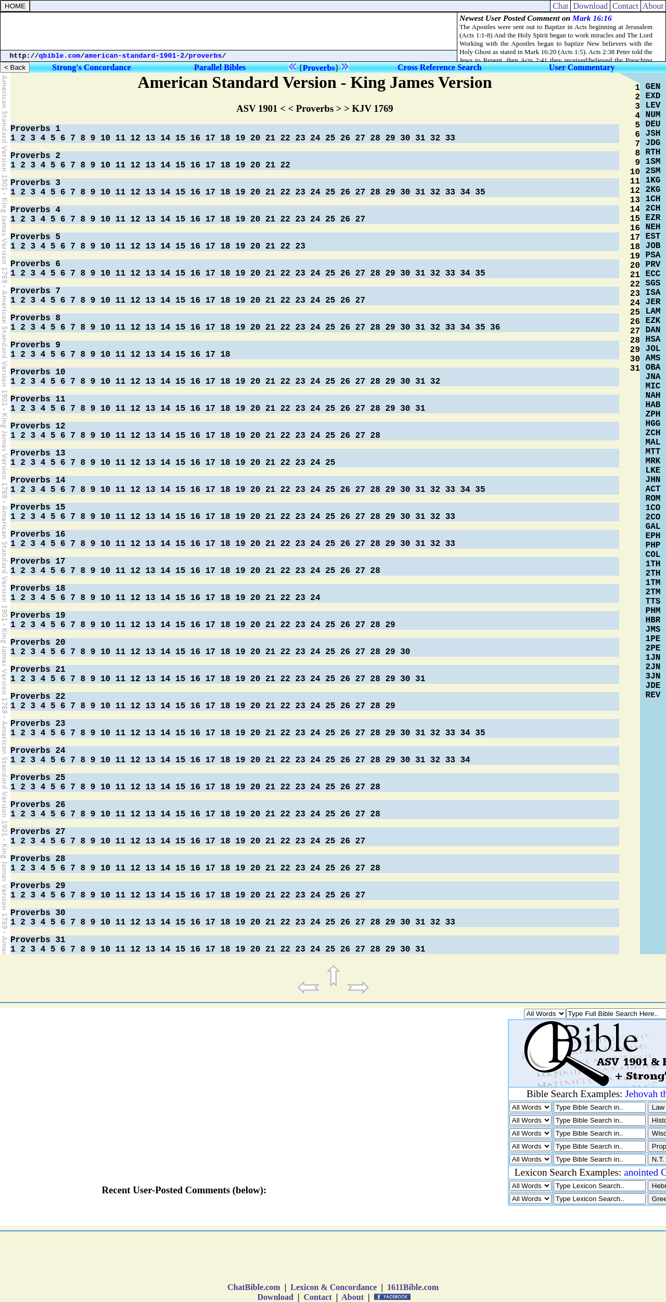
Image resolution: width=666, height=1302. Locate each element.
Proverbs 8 (35, 318)
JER (653, 302)
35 (480, 192)
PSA (653, 255)
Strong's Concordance (91, 67)
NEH (653, 227)
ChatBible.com (254, 1287)
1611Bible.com (413, 1287)
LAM (653, 311)
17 (210, 138)
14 (165, 138)
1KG (653, 180)
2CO (653, 517)
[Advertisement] (229, 31)
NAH (653, 395)
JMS (653, 629)
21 (270, 138)
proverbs (205, 56)
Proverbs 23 (38, 723)
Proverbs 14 (38, 480)
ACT (653, 489)
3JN (653, 676)
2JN (653, 667)
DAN (653, 330)
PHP (653, 545)
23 (300, 138)
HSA (653, 339)
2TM (653, 592)
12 (135, 138)
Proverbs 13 (38, 453)
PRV (653, 264)
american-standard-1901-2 (135, 56)
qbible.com (60, 56)
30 (405, 138)
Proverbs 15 (38, 507)
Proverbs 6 (35, 264)
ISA (653, 292)
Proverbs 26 (38, 805)
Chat (560, 6)
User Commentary (581, 67)
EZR (653, 218)
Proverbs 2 (35, 156)
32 (435, 138)
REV (653, 695)
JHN (653, 480)
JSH (653, 133)
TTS (653, 601)
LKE (653, 470)
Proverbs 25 (38, 778)
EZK (653, 321)
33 (450, 138)
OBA (653, 367)
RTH (653, 152)
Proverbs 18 (38, 588)
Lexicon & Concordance (333, 1287)
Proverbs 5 (35, 237)
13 (150, 138)
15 (180, 138)
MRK (653, 461)
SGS (653, 283)
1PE (653, 639)
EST (653, 236)
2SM (653, 171)
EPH (653, 536)
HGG (653, 423)
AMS (653, 358)
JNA (653, 377)
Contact (625, 6)
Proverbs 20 (38, 642)
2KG (653, 189)
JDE (653, 686)
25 (330, 138)
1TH (653, 564)
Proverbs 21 (38, 669)
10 (105, 138)
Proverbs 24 (38, 751)
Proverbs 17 (38, 561)
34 (465, 192)
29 (390, 138)
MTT (653, 452)
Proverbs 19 (38, 615)
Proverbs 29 (38, 886)
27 (360, 138)
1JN (653, 657)
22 (285, 138)
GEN (653, 87)
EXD (653, 96)
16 (195, 138)
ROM (653, 498)
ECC (653, 274)
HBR (653, 620)
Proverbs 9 (35, 345)
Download (590, 6)
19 (240, 138)
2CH (653, 208)
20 (255, 138)
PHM (653, 611)
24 (315, 138)
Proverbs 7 (35, 291)
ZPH (653, 414)
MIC (653, 386)
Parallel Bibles (220, 67)
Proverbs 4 (35, 210)
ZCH (653, 433)
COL (653, 554)
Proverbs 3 (35, 183)
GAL (653, 526)
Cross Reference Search (440, 67)
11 (120, 138)
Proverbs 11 (38, 399)
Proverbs (319, 67)
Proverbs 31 (38, 940)
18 (225, 138)
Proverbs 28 (38, 859)
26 (345, 138)
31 (420, 138)
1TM (653, 583)
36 (495, 327)
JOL (653, 349)
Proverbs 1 (35, 129)
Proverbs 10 (38, 372)
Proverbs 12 (38, 426)
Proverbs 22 (38, 696)
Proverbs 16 (38, 534)
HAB (653, 405)
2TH (653, 573)
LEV (653, 105)
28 (375, 138)
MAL (653, 442)
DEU (653, 124)
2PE (653, 648)
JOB (653, 246)
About (653, 6)
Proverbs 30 (38, 913)
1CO (653, 508)
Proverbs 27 (38, 832)
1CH (653, 199)
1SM (653, 161)
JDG (653, 143)
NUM (653, 115)
